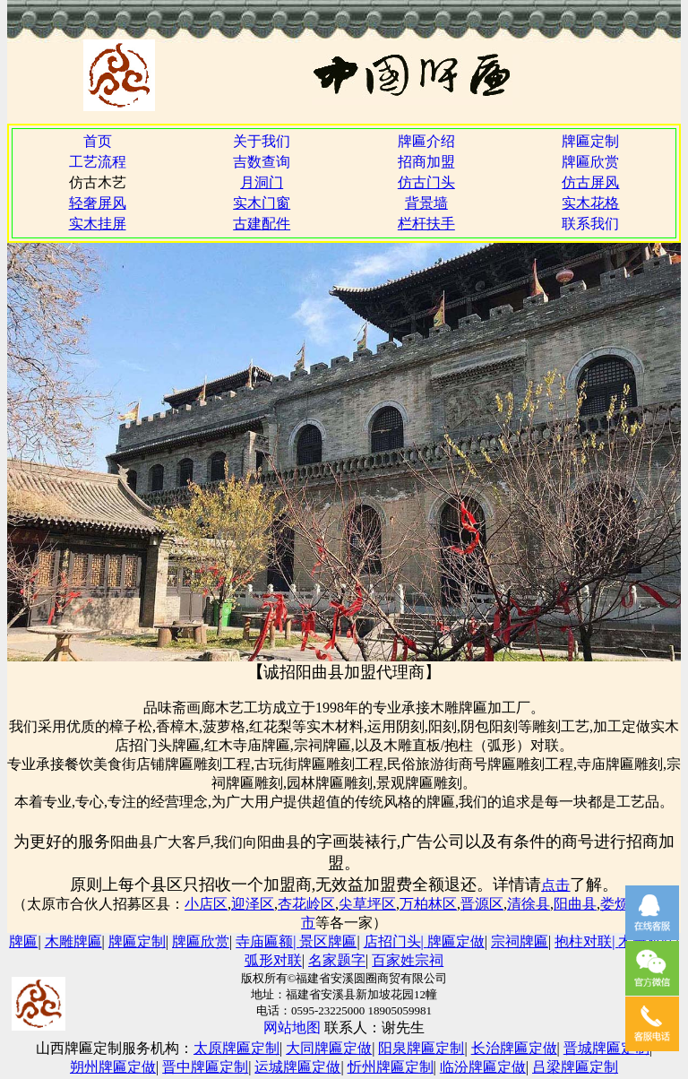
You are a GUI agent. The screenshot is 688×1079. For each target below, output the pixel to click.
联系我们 (590, 223)
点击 (555, 885)
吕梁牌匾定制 (575, 1067)
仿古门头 (426, 182)
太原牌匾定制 (237, 1048)
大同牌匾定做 (329, 1048)
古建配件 (261, 223)
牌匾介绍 (426, 141)
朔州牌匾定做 (113, 1067)
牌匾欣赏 (590, 161)
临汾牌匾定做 (483, 1067)
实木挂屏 (97, 223)
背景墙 (426, 203)
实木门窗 (261, 203)
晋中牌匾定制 (205, 1067)
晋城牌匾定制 (606, 1048)
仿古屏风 (590, 182)
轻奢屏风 (97, 203)
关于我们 (261, 141)
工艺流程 (97, 161)
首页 (97, 141)
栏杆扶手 (426, 223)
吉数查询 (261, 161)
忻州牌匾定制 (391, 1067)
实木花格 (590, 203)
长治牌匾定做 (514, 1048)
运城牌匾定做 (297, 1067)
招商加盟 (426, 161)
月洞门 (261, 182)
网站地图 (292, 1027)
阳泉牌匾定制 (421, 1048)
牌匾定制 (590, 141)
